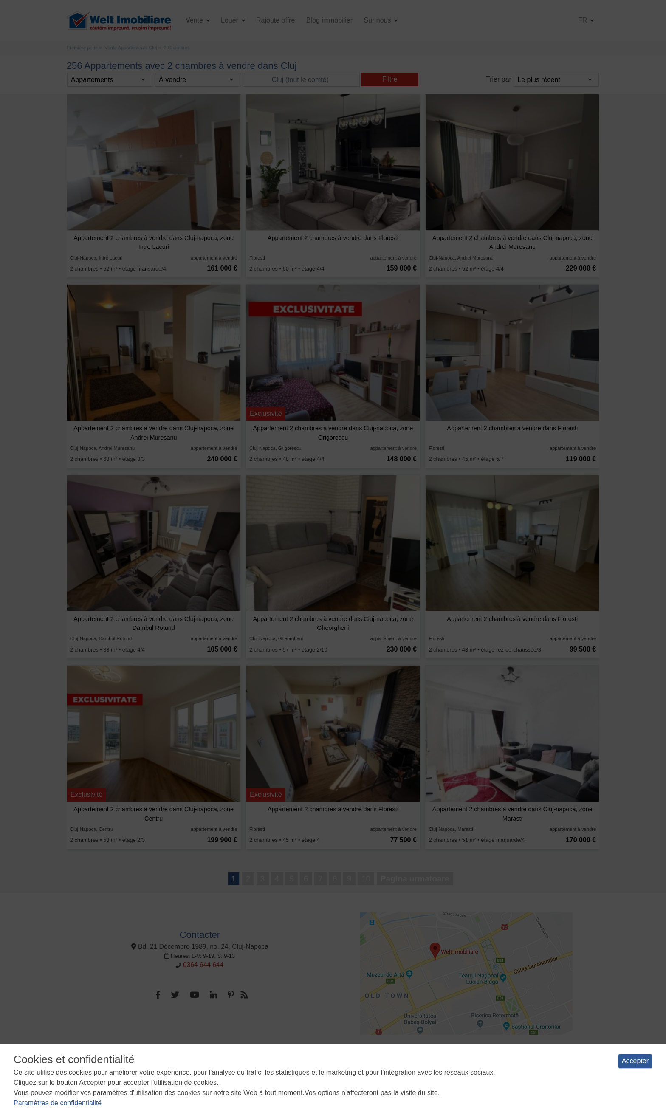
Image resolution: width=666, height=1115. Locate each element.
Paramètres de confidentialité (58, 1103)
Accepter (635, 1060)
